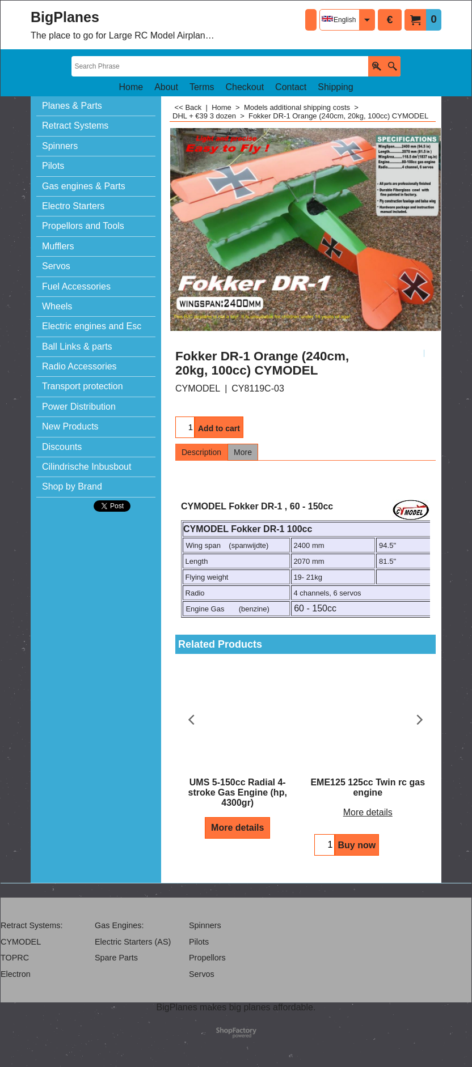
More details (237, 827)
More (243, 452)
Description (201, 452)
